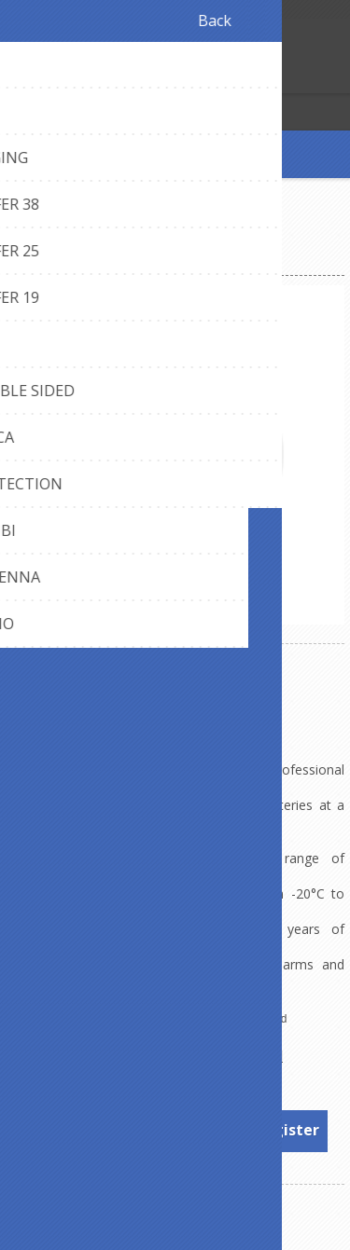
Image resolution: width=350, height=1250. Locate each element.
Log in (54, 77)
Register (18, 77)
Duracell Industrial (221, 1056)
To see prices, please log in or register (176, 1130)
